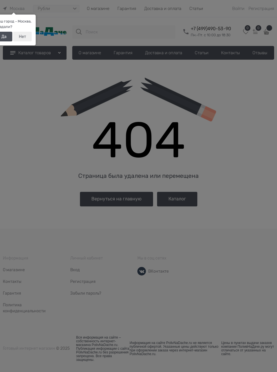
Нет (22, 36)
